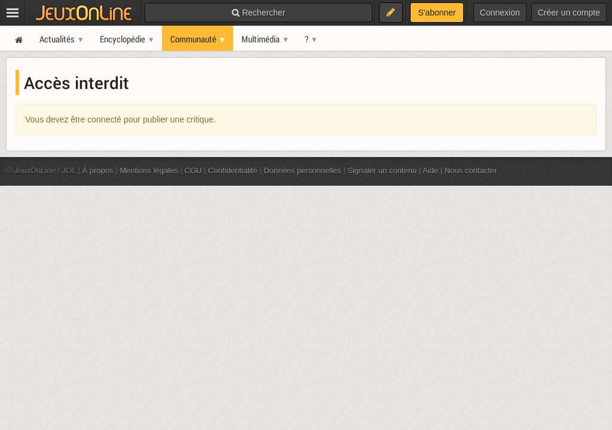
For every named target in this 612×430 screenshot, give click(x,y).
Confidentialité (233, 170)
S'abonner (436, 12)
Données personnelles (302, 170)
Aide (430, 170)
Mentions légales (149, 170)
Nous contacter (471, 170)
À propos (98, 170)
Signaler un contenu (382, 170)
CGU (193, 170)
